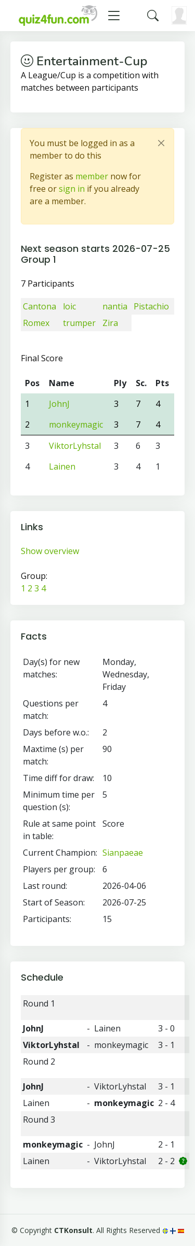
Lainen (62, 466)
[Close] (161, 143)
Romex (36, 323)
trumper (79, 323)
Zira (110, 323)
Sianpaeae (122, 852)
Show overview (50, 551)
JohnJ (59, 403)
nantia (114, 306)
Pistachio (151, 306)
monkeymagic (76, 424)
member (91, 176)
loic (69, 306)
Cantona (39, 306)
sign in (72, 188)
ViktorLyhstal (75, 445)
